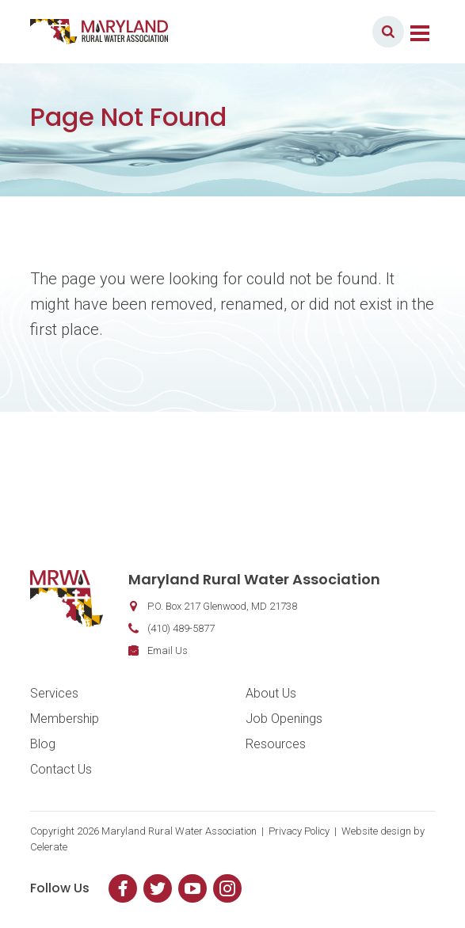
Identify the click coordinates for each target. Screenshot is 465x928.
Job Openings (284, 718)
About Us (271, 693)
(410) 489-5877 (181, 628)
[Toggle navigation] (420, 32)
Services (54, 693)
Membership (64, 718)
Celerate (48, 847)
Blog (42, 743)
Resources (276, 743)
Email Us (167, 650)
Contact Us (61, 769)
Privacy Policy (299, 831)
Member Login (313, 31)
